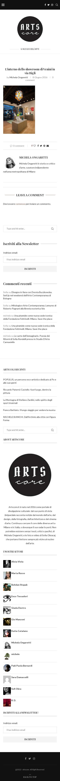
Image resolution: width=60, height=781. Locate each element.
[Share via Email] (48, 145)
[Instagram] (52, 4)
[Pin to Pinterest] (44, 145)
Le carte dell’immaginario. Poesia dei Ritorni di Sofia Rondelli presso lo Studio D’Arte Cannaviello (26, 338)
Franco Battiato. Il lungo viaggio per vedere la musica (29, 410)
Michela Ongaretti (19, 77)
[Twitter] (49, 4)
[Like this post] (34, 145)
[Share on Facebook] (38, 145)
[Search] (56, 4)
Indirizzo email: (10, 252)
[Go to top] (30, 777)
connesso (20, 203)
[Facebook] (45, 4)
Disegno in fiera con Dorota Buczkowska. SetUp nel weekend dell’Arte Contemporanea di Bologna (27, 295)
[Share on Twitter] (41, 145)
